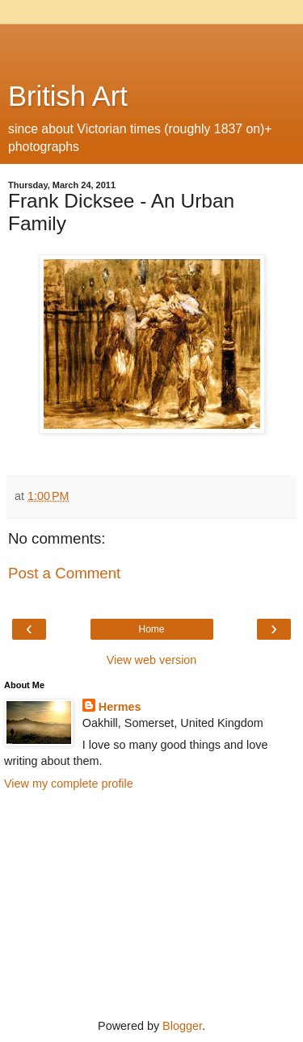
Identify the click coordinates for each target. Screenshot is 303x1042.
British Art (68, 96)
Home (151, 629)
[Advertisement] (152, 44)
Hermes (120, 706)
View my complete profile (68, 783)
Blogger (182, 1025)
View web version (152, 659)
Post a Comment (64, 573)
